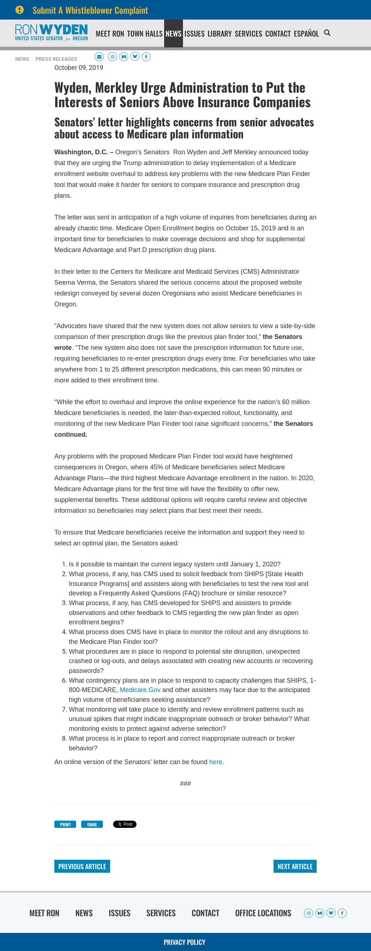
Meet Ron (110, 33)
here (215, 762)
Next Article (295, 866)
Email (92, 824)
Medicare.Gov (140, 690)
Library (220, 33)
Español (306, 33)
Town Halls (145, 33)
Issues (194, 33)
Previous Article (82, 866)
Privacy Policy (184, 942)
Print (65, 824)
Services (248, 33)
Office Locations (263, 912)
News (174, 33)
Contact (278, 33)
